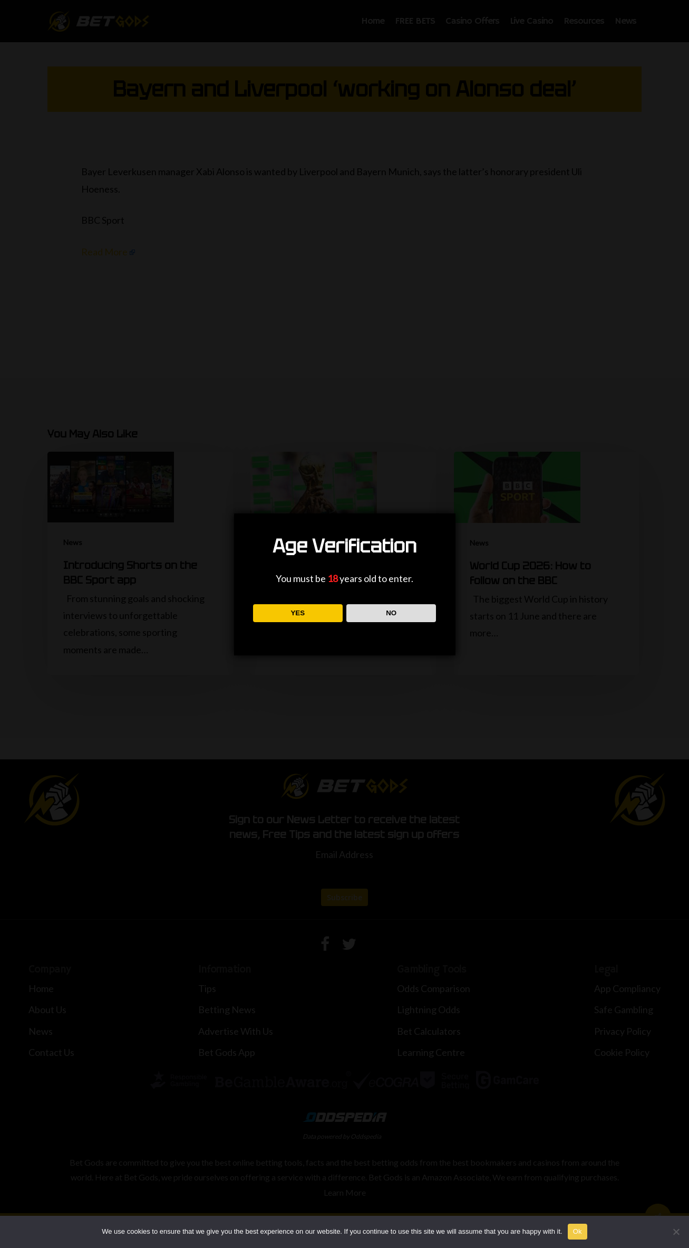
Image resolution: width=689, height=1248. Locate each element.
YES (297, 613)
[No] (676, 1231)
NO (391, 613)
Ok (577, 1231)
